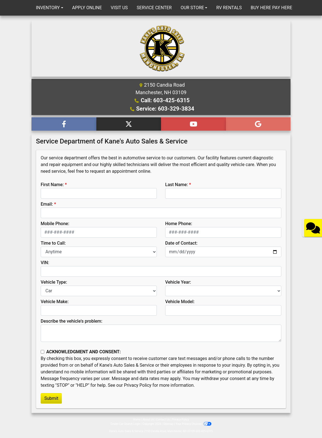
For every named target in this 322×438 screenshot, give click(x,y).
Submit (51, 398)
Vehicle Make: (55, 301)
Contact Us (163, 419)
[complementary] (305, 421)
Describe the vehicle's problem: (71, 321)
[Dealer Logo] (161, 48)
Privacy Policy (138, 385)
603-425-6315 (204, 431)
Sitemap (168, 423)
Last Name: (176, 184)
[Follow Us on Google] (258, 124)
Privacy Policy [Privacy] (180, 419)
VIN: (45, 262)
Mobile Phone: (55, 223)
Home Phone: (178, 223)
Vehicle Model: (179, 301)
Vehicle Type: (54, 282)
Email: (47, 204)
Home (137, 419)
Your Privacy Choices (193, 423)
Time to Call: (53, 243)
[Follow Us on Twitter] (128, 124)
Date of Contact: (181, 243)
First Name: (52, 184)
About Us (148, 419)
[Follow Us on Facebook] (63, 124)
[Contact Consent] (42, 352)
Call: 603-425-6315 (165, 100)
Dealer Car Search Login (125, 423)
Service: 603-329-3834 (165, 108)
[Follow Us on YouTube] (193, 124)
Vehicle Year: (178, 282)
